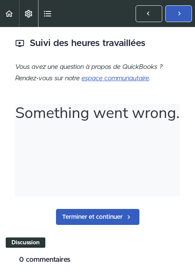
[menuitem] (28, 13)
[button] (9, 13)
